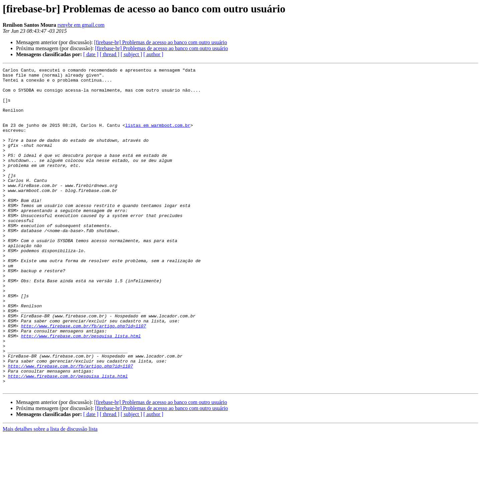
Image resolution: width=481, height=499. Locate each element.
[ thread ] (110, 54)
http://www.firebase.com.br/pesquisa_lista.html (81, 390)
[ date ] (90, 54)
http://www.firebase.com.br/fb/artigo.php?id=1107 (83, 378)
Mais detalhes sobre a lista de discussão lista (50, 493)
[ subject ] (131, 54)
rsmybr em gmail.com (81, 25)
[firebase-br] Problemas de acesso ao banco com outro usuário (160, 42)
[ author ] (153, 54)
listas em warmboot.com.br (157, 137)
